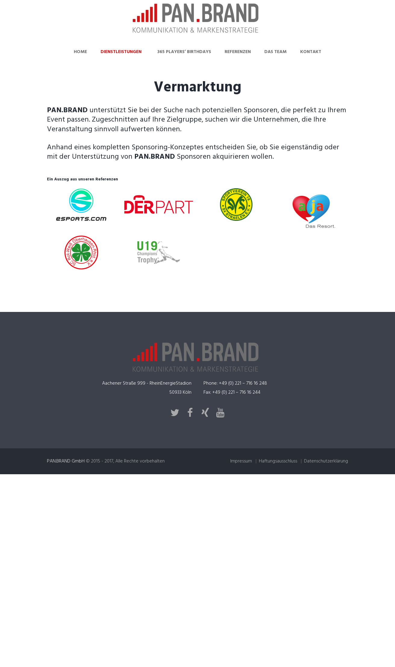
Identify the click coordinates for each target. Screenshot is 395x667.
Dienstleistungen (121, 52)
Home (80, 52)
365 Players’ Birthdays (184, 52)
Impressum (241, 461)
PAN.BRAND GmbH (66, 461)
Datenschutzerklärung (326, 461)
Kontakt (310, 52)
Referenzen (238, 52)
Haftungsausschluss (278, 461)
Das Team (275, 52)
